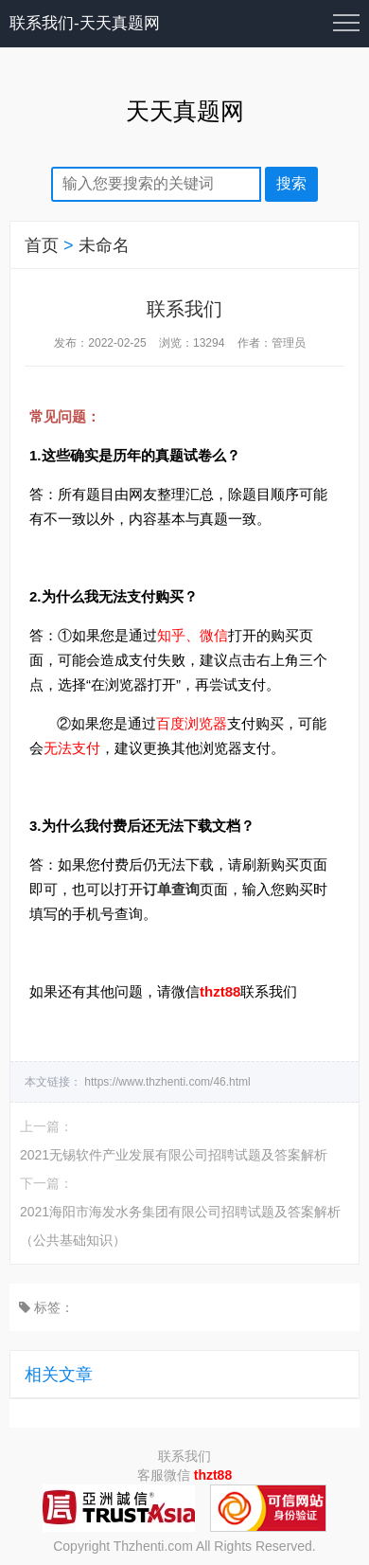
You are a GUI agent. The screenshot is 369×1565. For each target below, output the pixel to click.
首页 (42, 245)
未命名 (104, 245)
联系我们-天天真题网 (84, 23)
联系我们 (184, 1456)
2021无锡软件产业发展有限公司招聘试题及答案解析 (173, 1154)
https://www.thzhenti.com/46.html (167, 1081)
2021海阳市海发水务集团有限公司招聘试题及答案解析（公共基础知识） (180, 1226)
